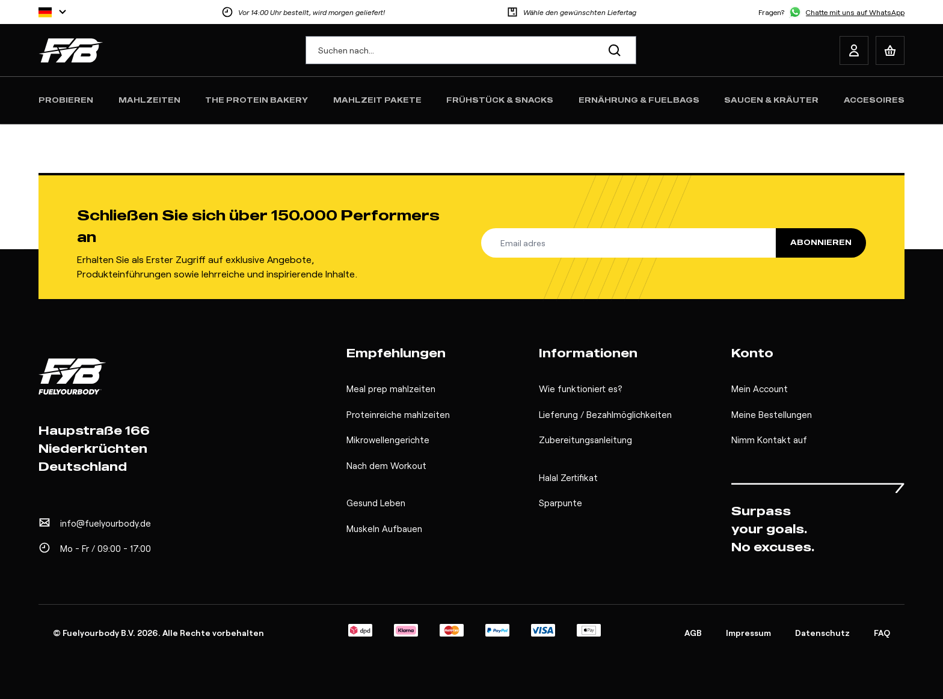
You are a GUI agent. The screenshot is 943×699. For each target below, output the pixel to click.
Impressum (748, 633)
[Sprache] (52, 12)
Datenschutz (822, 633)
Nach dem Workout (386, 465)
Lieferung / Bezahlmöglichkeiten (605, 414)
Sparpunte (560, 502)
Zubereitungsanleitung (585, 439)
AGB (693, 633)
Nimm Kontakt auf (769, 439)
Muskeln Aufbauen (384, 528)
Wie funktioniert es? (580, 388)
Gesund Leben (375, 502)
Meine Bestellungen (771, 414)
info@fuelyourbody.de (105, 523)
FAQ (882, 633)
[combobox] (471, 50)
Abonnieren (821, 242)
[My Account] (854, 50)
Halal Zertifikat (568, 477)
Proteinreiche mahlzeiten (398, 414)
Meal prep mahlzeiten (390, 388)
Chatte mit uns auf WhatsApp (855, 12)
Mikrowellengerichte (387, 439)
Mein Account (759, 388)
